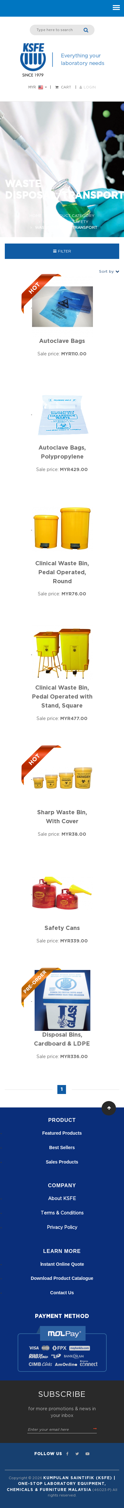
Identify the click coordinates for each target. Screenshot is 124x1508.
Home (35, 216)
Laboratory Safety (65, 222)
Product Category (73, 216)
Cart (66, 87)
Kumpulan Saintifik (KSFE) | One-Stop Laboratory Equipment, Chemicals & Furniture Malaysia (61, 1484)
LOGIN (87, 87)
